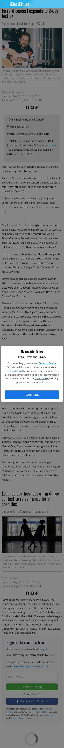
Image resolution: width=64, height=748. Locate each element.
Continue (32, 395)
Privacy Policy (14, 371)
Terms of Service (47, 363)
